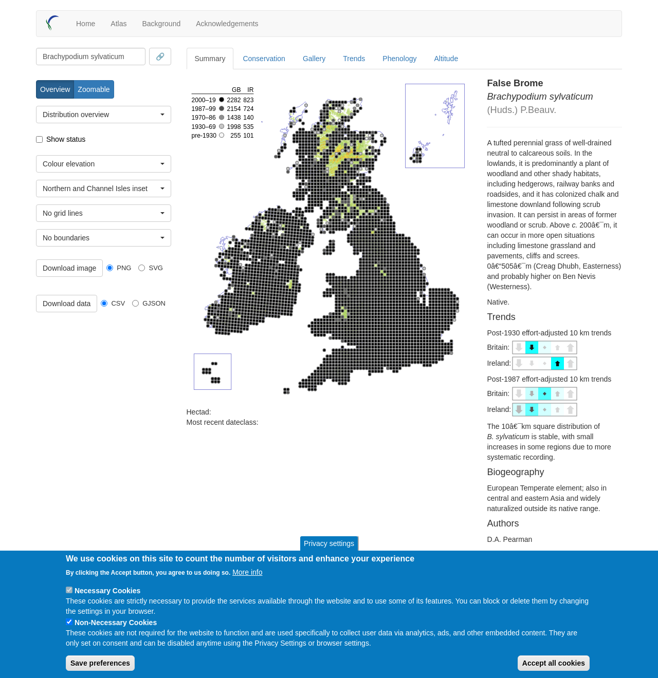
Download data (66, 303)
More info (247, 572)
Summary (210, 58)
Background (161, 24)
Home (85, 24)
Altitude (446, 58)
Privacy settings (329, 543)
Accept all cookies (553, 663)
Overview (55, 89)
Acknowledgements (227, 24)
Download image (69, 268)
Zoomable (93, 89)
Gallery (314, 58)
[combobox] (90, 56)
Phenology (399, 58)
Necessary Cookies (107, 591)
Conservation (264, 58)
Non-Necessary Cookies (116, 622)
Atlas (118, 24)
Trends (354, 58)
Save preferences (100, 663)
